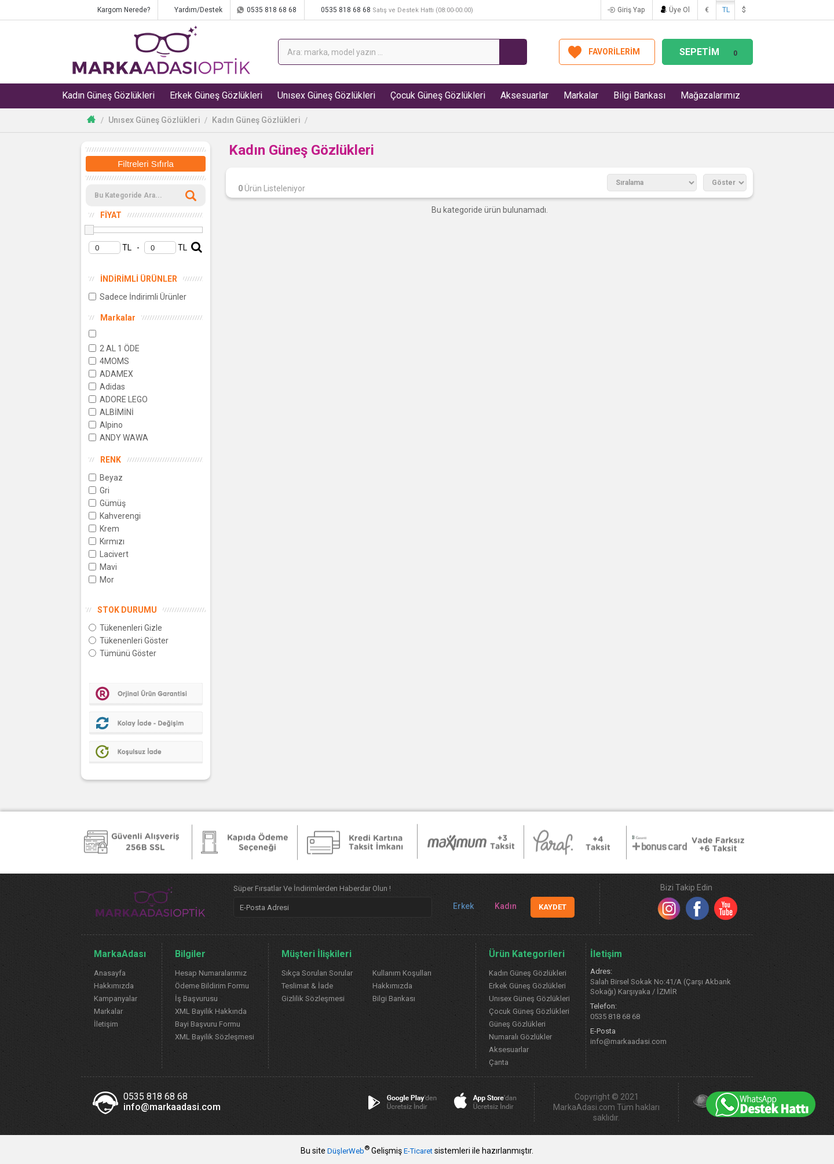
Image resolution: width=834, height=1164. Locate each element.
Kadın (501, 906)
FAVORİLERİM (614, 51)
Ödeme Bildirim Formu (212, 985)
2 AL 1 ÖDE (114, 348)
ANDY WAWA (118, 437)
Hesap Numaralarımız (211, 973)
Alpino (106, 425)
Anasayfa (110, 973)
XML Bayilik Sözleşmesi (214, 1036)
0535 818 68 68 (272, 10)
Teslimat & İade (307, 985)
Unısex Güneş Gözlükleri (326, 95)
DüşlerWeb (345, 1151)
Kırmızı (107, 541)
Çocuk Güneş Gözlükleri (437, 95)
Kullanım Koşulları (401, 973)
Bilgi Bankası (639, 95)
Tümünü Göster (122, 653)
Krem (104, 528)
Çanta (499, 1062)
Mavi (103, 567)
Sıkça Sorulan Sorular (317, 973)
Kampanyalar (115, 998)
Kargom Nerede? (123, 10)
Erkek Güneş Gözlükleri (216, 95)
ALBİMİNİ (111, 412)
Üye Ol (679, 10)
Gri (99, 490)
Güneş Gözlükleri (517, 1024)
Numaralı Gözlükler (520, 1036)
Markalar (581, 95)
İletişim (106, 1024)
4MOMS (109, 361)
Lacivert (109, 554)
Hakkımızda (114, 985)
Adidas (107, 386)
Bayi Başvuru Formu (207, 1024)
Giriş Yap (631, 10)
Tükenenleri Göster (129, 640)
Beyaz (106, 477)
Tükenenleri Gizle (125, 627)
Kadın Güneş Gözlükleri (108, 95)
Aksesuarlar (524, 95)
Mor (101, 579)
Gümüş (107, 503)
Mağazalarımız (710, 95)
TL (726, 10)
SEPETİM (710, 51)
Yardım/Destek (198, 10)
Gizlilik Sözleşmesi (313, 998)
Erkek (459, 906)
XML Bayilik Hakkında (211, 1011)
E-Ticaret (418, 1151)
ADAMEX (111, 374)
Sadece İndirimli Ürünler (137, 296)
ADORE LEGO (118, 399)
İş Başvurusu (196, 998)
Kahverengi (115, 516)
